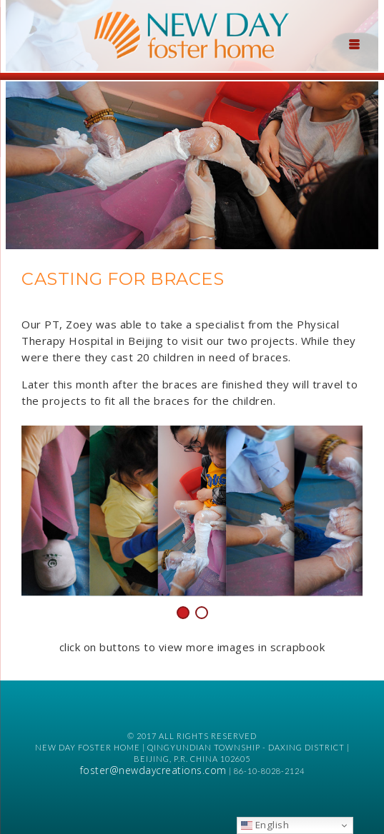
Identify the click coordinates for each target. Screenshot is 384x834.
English (265, 824)
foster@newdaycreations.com (153, 770)
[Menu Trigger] (354, 43)
